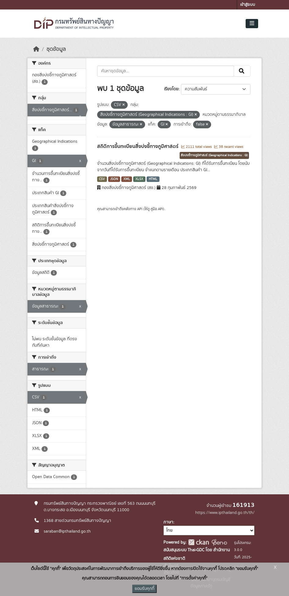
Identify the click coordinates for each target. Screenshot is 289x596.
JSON (114, 179)
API (139, 209)
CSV (102, 179)
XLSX (139, 179)
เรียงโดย (171, 89)
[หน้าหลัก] (36, 49)
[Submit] (242, 71)
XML (126, 179)
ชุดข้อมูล (56, 49)
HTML (153, 179)
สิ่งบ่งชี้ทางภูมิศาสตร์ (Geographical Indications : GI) (214, 155)
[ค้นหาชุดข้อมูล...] (165, 71)
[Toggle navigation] (252, 23)
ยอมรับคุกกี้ (144, 589)
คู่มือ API (157, 209)
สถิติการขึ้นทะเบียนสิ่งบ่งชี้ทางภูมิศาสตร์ (138, 146)
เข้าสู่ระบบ (247, 5)
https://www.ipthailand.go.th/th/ (224, 513)
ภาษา (168, 522)
